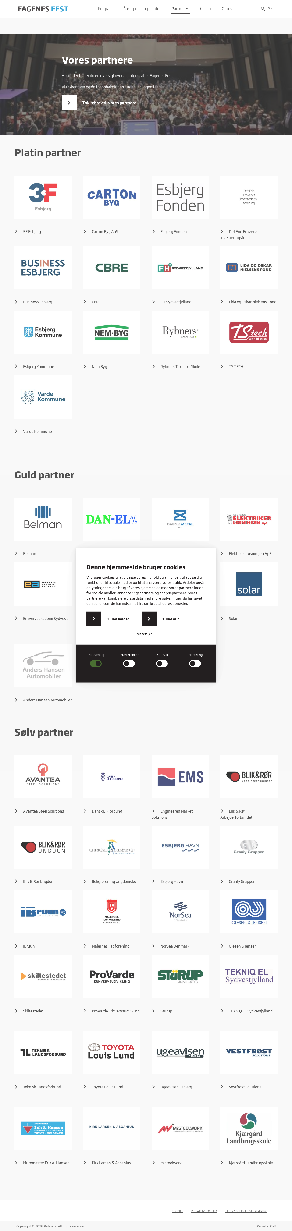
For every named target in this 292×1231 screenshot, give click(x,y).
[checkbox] (96, 660)
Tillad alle (171, 619)
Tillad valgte (118, 619)
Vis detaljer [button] (146, 634)
